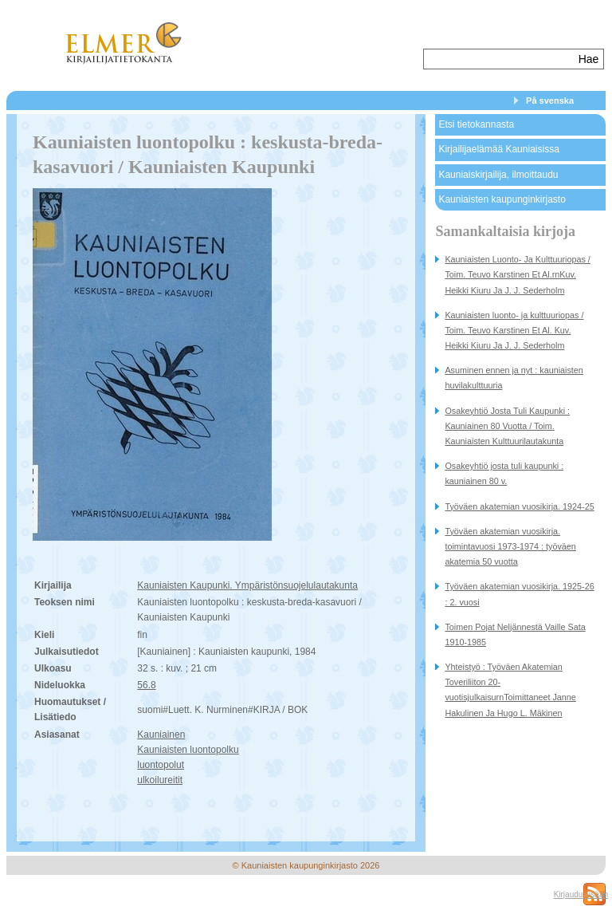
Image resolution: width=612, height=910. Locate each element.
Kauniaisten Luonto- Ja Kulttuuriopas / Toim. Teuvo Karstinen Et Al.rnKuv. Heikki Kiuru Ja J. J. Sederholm (517, 274)
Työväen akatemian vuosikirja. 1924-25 (519, 506)
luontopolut (160, 764)
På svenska (550, 100)
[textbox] (499, 59)
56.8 (146, 685)
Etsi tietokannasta (476, 124)
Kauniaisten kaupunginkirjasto (501, 199)
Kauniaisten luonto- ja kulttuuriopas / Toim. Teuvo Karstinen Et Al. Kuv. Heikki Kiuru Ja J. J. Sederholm (514, 330)
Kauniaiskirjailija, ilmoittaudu (498, 174)
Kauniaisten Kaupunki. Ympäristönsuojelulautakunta (247, 585)
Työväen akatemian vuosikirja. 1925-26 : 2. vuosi (519, 593)
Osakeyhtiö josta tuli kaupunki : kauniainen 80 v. (504, 473)
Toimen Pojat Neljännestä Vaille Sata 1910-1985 (515, 634)
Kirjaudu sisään (581, 894)
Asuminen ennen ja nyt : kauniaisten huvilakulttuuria (514, 377)
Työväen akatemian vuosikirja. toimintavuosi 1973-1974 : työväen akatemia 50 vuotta (510, 546)
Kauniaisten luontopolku (187, 749)
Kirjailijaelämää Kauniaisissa (498, 149)
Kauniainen (161, 734)
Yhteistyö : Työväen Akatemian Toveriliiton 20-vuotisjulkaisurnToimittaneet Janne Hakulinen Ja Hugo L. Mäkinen (510, 690)
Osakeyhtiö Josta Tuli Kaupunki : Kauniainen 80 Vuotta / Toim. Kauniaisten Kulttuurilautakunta (507, 426)
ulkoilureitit (159, 780)
